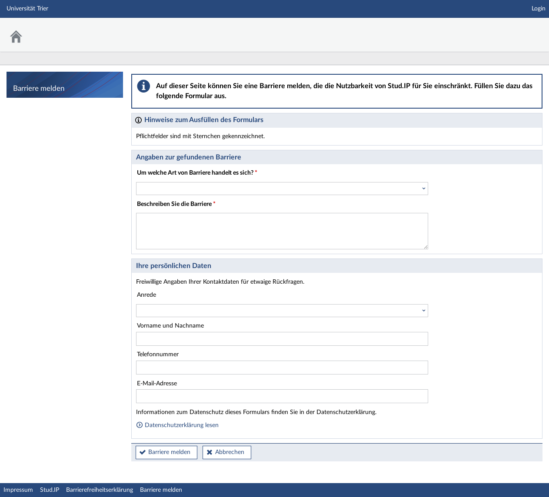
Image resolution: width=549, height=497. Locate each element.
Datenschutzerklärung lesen (177, 425)
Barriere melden (169, 452)
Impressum (18, 490)
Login (539, 9)
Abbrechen (229, 452)
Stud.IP (49, 490)
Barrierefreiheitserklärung (99, 490)
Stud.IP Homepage (515, 29)
